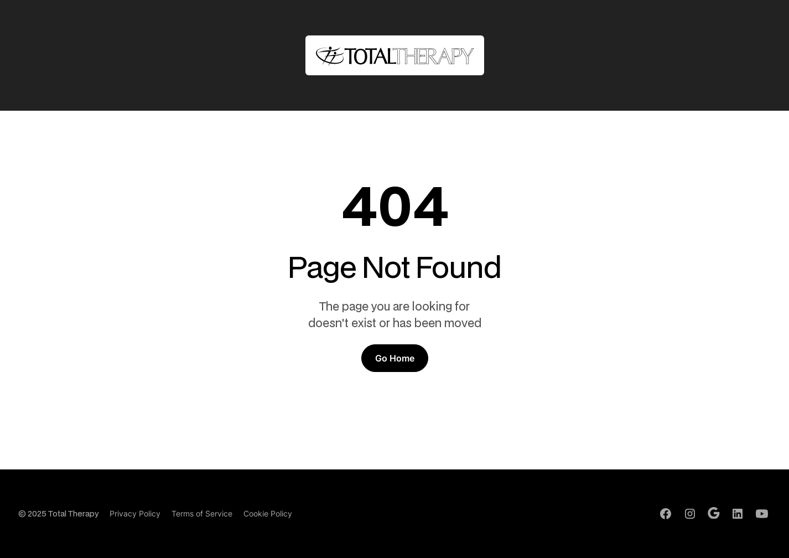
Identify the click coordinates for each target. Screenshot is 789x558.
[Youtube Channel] (762, 514)
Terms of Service (202, 513)
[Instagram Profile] (690, 514)
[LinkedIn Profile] (737, 514)
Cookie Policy (267, 513)
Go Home (394, 358)
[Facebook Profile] (665, 514)
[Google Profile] (713, 513)
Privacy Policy (135, 513)
